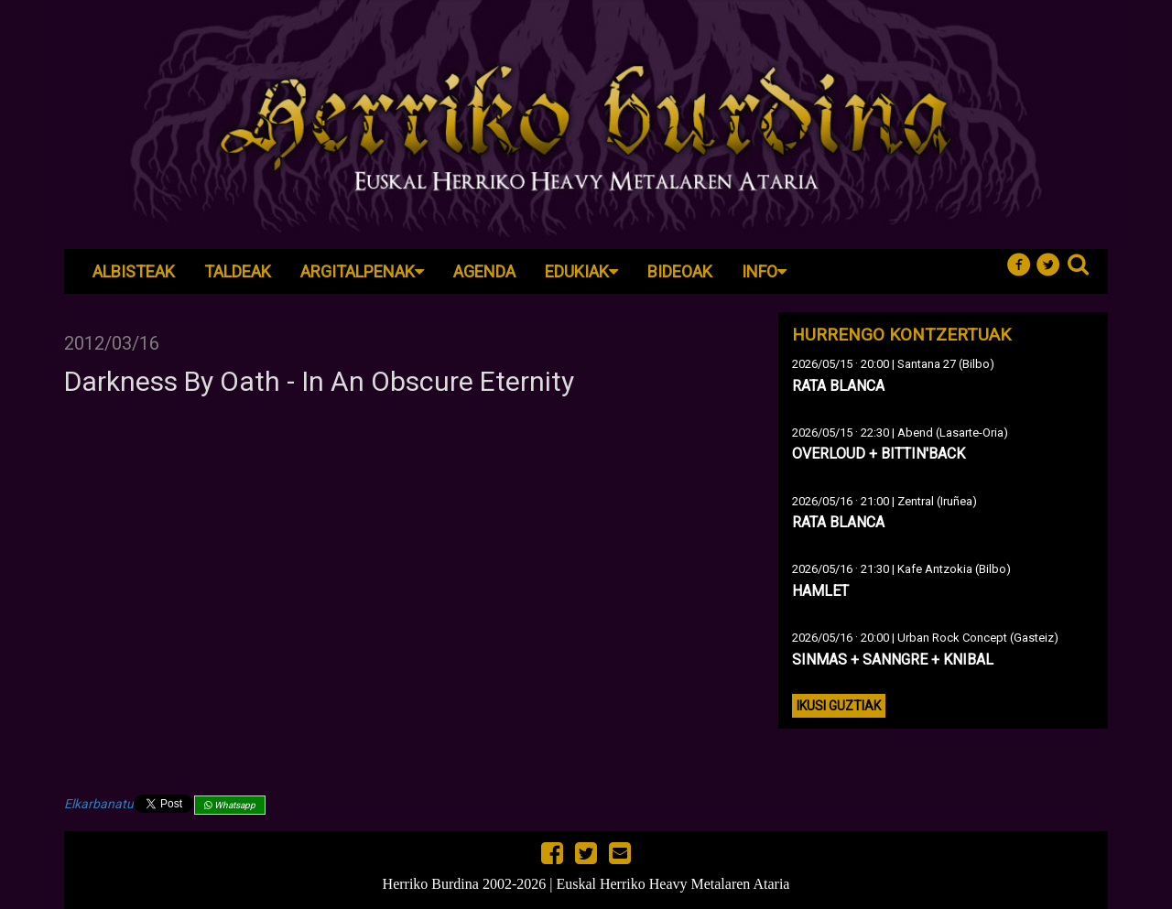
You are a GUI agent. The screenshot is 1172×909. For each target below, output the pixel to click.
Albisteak (133, 271)
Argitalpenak (362, 271)
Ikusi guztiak (839, 705)
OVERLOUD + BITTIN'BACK (878, 453)
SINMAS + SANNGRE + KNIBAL (892, 659)
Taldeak (237, 271)
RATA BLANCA (838, 386)
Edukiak (581, 271)
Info (764, 271)
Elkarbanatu (99, 803)
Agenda (484, 271)
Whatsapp (229, 805)
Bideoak (679, 271)
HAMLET (820, 591)
